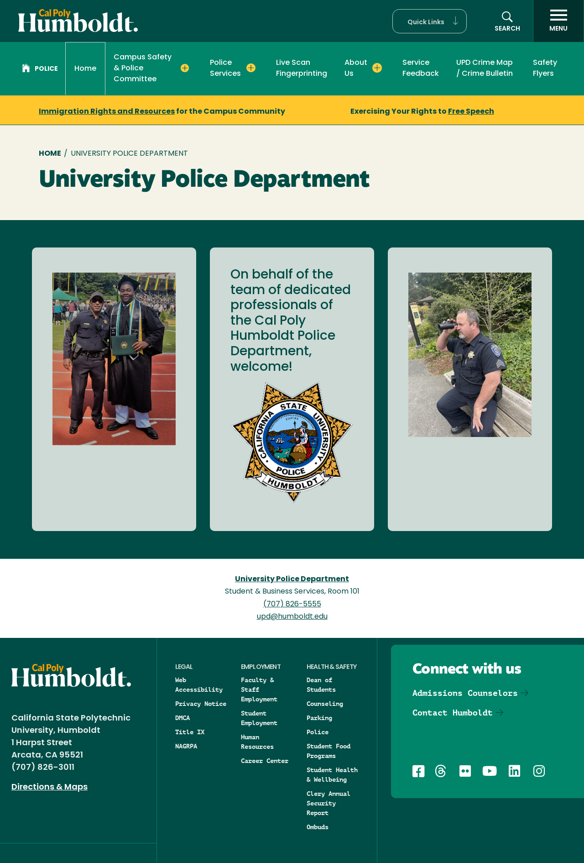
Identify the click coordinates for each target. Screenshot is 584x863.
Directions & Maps (49, 787)
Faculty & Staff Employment (259, 689)
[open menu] (558, 21)
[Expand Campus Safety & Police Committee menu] (185, 68)
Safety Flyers (545, 68)
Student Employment (259, 718)
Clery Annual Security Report (328, 803)
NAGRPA (186, 746)
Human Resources (257, 741)
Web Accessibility (199, 684)
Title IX (189, 732)
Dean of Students (321, 684)
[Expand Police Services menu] (250, 68)
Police (40, 69)
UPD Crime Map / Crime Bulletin (484, 68)
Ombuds (317, 827)
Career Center (264, 760)
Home (85, 69)
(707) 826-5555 (292, 604)
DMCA (182, 717)
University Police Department (292, 579)
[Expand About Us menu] (377, 68)
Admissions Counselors (465, 693)
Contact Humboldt (452, 712)
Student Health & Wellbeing (332, 774)
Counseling (325, 703)
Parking (319, 717)
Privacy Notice (200, 703)
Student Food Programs (328, 750)
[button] (429, 21)
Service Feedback (420, 68)
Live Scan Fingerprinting (301, 68)
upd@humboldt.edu (292, 617)
